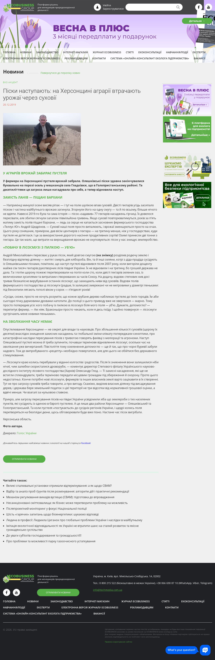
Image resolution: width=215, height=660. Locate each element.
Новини (25, 52)
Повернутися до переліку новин (60, 73)
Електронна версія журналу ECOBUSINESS (31, 58)
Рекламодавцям (76, 58)
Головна (9, 52)
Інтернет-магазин (75, 52)
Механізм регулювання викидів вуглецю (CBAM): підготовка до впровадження (60, 497)
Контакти (99, 58)
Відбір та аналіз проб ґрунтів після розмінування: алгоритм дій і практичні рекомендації (67, 491)
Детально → (197, 21)
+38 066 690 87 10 (167, 583)
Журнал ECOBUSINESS (107, 52)
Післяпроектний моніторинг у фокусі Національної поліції (46, 509)
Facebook (85, 443)
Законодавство (47, 52)
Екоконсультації (149, 52)
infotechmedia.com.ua (107, 590)
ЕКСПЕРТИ (199, 52)
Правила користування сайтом (118, 641)
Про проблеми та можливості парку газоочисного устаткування (50, 541)
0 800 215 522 (107, 583)
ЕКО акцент (10, 82)
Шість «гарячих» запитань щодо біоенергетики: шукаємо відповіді (52, 514)
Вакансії (199, 58)
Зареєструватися (113, 8)
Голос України (26, 433)
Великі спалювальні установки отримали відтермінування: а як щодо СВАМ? (59, 486)
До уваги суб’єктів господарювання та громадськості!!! (43, 535)
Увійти (107, 5)
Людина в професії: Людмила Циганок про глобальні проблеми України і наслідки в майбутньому (74, 520)
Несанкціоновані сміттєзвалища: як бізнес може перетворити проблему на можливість (67, 503)
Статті (130, 52)
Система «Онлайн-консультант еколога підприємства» (149, 58)
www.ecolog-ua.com (167, 631)
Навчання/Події (177, 52)
